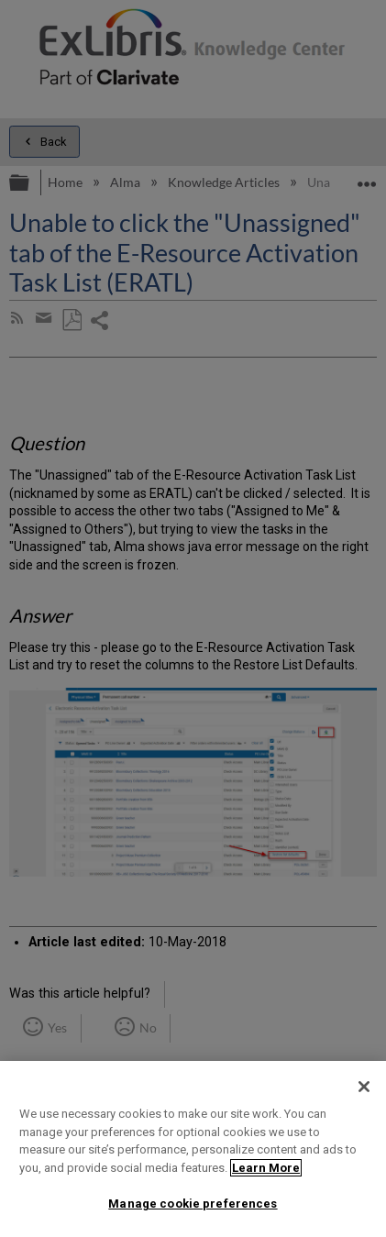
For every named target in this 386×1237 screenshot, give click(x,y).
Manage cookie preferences (192, 1203)
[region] (193, 1149)
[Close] (364, 1086)
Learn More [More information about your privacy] (266, 1168)
